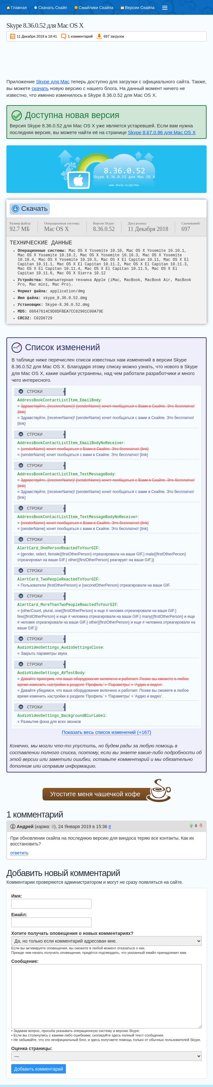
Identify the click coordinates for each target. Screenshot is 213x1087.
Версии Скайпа (140, 7)
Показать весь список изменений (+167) (106, 729)
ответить (19, 849)
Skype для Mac (52, 81)
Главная (19, 7)
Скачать (34, 209)
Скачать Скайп (52, 7)
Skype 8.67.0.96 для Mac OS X (162, 132)
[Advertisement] (106, 59)
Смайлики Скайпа (96, 7)
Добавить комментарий (38, 1065)
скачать (40, 88)
